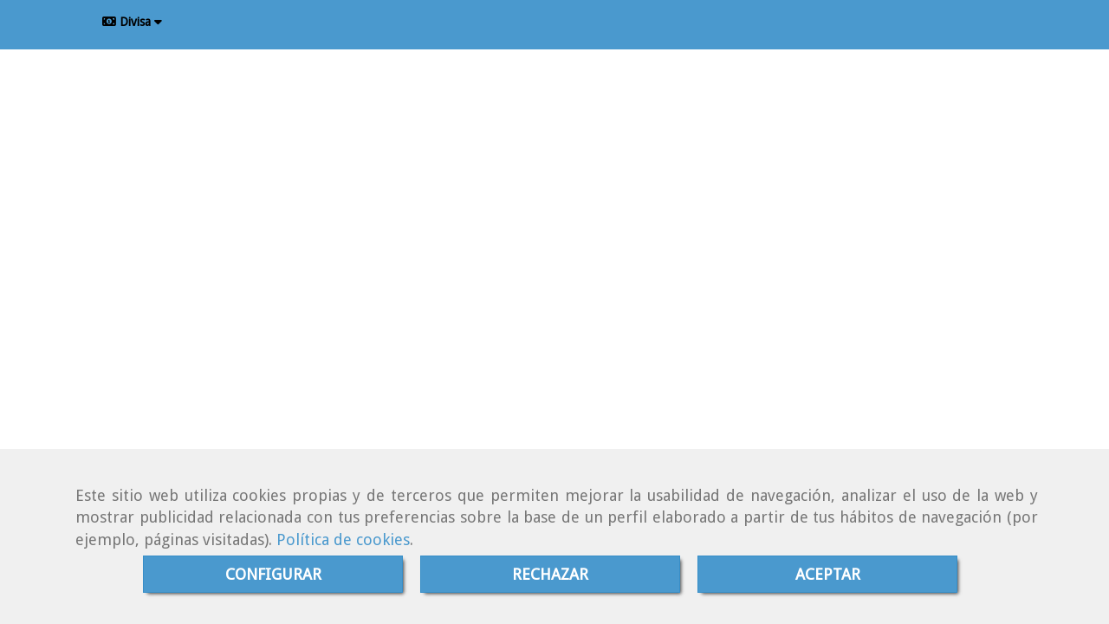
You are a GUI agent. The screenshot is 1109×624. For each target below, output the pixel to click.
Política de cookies (343, 539)
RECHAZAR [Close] (550, 574)
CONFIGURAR (273, 574)
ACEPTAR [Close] (827, 574)
